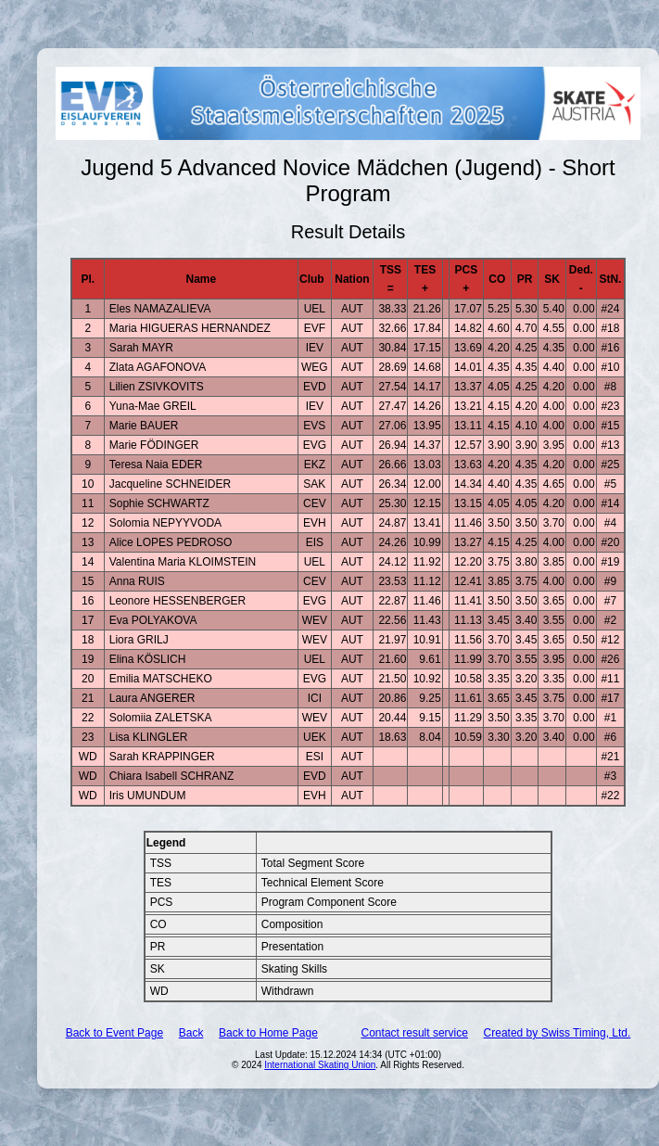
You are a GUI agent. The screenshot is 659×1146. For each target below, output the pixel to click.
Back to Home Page (268, 1032)
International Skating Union (319, 1065)
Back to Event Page (114, 1032)
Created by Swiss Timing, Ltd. (557, 1032)
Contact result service (414, 1032)
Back (191, 1032)
